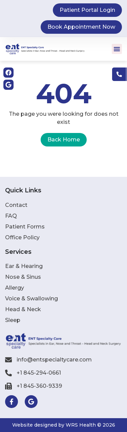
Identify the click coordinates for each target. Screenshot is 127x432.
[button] (117, 49)
